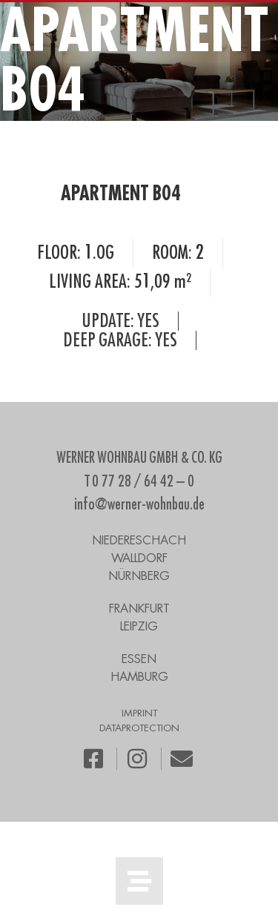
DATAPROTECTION (139, 728)
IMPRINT (139, 713)
